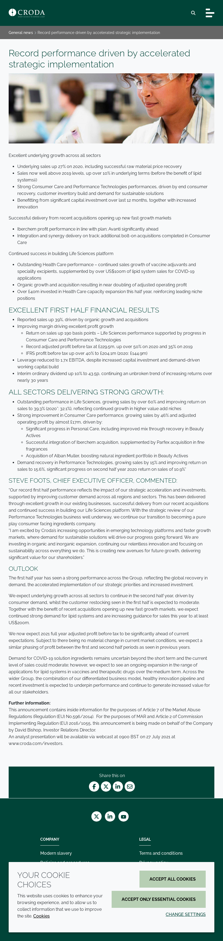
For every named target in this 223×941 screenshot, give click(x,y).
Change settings (186, 914)
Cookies (41, 916)
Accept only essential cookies (159, 899)
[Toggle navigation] (210, 13)
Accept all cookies (172, 879)
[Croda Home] (27, 13)
